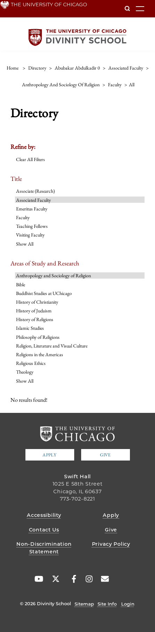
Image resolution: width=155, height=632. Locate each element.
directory (37, 68)
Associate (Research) (35, 191)
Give (105, 455)
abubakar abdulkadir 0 (77, 68)
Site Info (107, 604)
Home (12, 68)
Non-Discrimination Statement (43, 548)
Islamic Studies (30, 328)
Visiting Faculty (30, 235)
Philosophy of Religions (38, 337)
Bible (20, 284)
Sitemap (84, 604)
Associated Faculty (33, 200)
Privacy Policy (111, 544)
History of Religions (34, 319)
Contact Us (44, 530)
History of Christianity (37, 302)
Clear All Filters (30, 159)
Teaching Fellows (32, 226)
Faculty (23, 217)
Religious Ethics (31, 363)
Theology (24, 372)
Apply (49, 455)
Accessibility (44, 515)
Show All (24, 244)
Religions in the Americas (39, 354)
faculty (115, 84)
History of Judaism (34, 310)
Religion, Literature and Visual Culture (51, 346)
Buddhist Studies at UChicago (44, 293)
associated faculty (125, 68)
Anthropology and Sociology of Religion (53, 275)
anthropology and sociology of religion (61, 84)
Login (127, 604)
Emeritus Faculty (31, 209)
